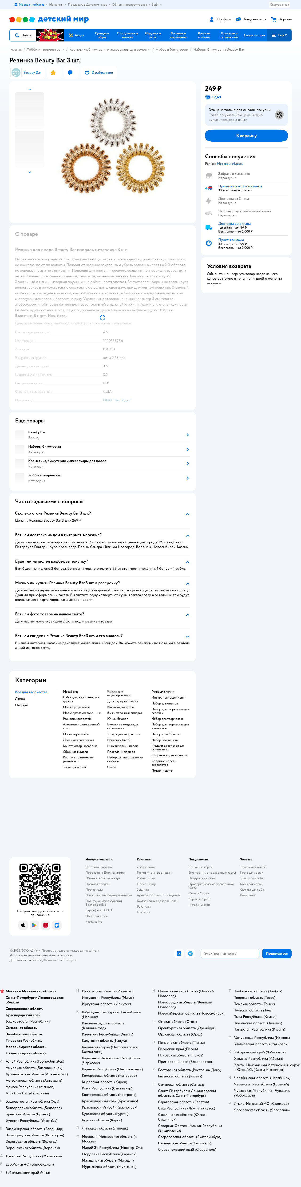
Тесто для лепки (74, 767)
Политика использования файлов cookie (103, 903)
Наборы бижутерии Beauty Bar (218, 49)
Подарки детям (162, 771)
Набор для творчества (167, 719)
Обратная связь (96, 916)
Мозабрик (70, 692)
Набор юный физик (165, 734)
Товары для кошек (253, 867)
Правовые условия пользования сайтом (70, 951)
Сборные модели (75, 752)
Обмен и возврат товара (102, 878)
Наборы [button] (21, 705)
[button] (23, 35)
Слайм (111, 767)
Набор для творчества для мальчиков (170, 726)
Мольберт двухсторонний (82, 713)
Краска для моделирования (118, 693)
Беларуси (69, 960)
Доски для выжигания (78, 740)
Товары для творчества (123, 734)
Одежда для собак (252, 890)
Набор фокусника (164, 740)
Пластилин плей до (121, 752)
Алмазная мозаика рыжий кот (81, 726)
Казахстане (51, 960)
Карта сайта (93, 922)
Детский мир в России (25, 960)
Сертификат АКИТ (98, 910)
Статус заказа (279, 5)
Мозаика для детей (120, 707)
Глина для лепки (162, 692)
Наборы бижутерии (172, 49)
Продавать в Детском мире (105, 873)
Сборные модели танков (169, 755)
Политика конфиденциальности (108, 895)
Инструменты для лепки (168, 698)
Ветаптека (247, 895)
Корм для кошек (251, 873)
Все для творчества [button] (31, 692)
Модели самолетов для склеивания (167, 747)
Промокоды (94, 890)
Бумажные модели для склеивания (123, 726)
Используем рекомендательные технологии (41, 955)
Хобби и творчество (43, 49)
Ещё (156, 5)
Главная (15, 49)
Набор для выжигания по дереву (81, 699)
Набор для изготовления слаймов (125, 759)
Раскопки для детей (77, 719)
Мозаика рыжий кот (77, 734)
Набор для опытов (164, 703)
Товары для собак (252, 878)
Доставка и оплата (98, 867)
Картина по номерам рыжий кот (78, 759)
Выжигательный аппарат (124, 713)
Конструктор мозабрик (80, 746)
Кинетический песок (122, 746)
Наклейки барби (119, 740)
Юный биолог (117, 719)
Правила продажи (98, 884)
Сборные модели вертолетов (163, 763)
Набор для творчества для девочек (170, 711)
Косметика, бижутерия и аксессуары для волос (108, 49)
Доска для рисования (122, 701)
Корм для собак (251, 884)
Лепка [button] (20, 698)
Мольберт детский (76, 707)
